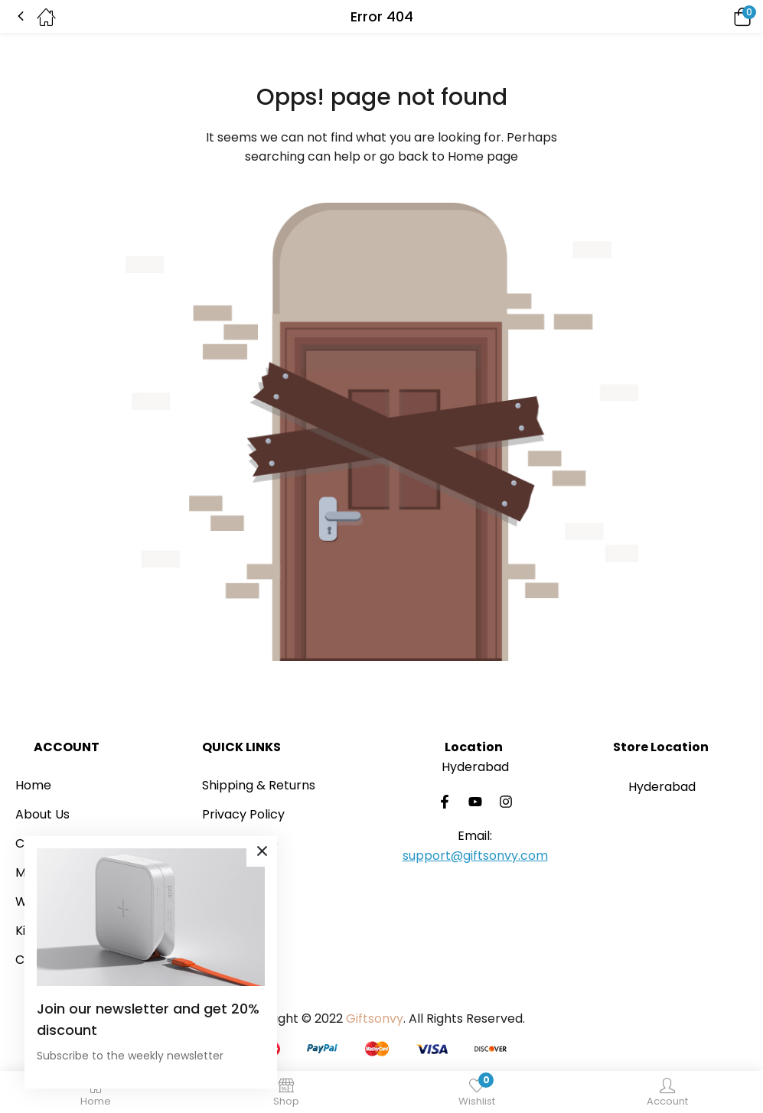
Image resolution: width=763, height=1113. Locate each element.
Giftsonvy (374, 1018)
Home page (483, 156)
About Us (42, 814)
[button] (721, 16)
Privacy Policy (243, 814)
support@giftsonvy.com (475, 855)
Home (33, 785)
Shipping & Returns (258, 785)
